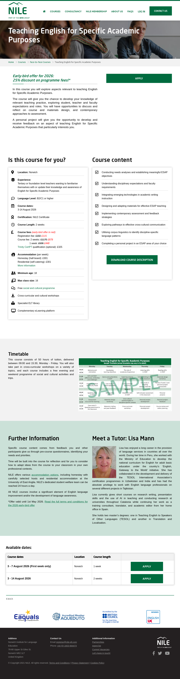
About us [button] (117, 11)
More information (26, 265)
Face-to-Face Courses (40, 62)
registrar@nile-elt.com (66, 642)
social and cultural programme (39, 288)
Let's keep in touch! (101, 653)
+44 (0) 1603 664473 (67, 646)
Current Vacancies (101, 649)
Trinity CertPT (25, 247)
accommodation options (45, 474)
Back (9, 599)
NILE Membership (96, 11)
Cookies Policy (97, 663)
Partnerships (98, 642)
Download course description (132, 259)
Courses (22, 62)
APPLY (139, 78)
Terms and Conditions (59, 663)
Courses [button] (55, 11)
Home (11, 62)
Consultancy (73, 11)
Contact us (160, 10)
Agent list (96, 646)
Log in (141, 11)
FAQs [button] (130, 11)
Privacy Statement (80, 663)
